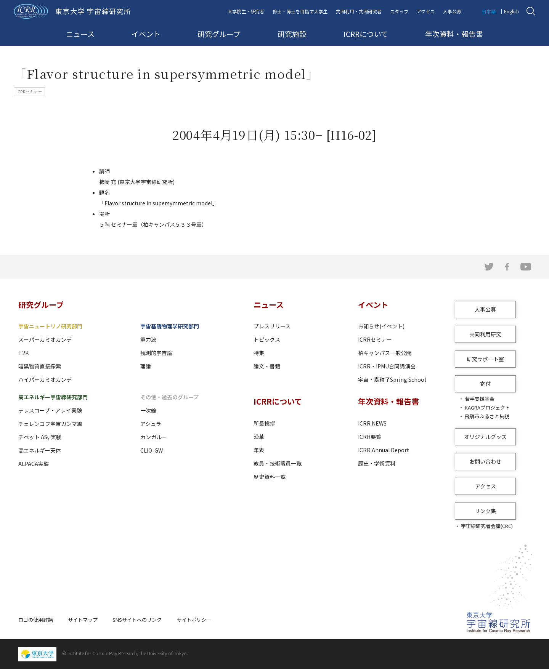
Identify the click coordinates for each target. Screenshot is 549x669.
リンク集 (485, 511)
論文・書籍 (267, 366)
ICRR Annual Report (383, 450)
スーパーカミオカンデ (45, 339)
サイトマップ (83, 619)
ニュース (80, 34)
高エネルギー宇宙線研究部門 (53, 397)
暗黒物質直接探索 (39, 366)
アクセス (426, 11)
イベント (146, 34)
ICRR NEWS (372, 423)
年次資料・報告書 (454, 34)
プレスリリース (272, 326)
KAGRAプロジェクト (487, 407)
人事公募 (452, 11)
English (511, 11)
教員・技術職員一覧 (278, 463)
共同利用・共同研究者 (359, 11)
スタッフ (399, 11)
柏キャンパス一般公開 (384, 353)
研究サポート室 (485, 359)
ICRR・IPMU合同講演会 (387, 366)
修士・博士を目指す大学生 (300, 11)
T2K (23, 353)
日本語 (489, 11)
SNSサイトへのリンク (137, 619)
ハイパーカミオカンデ (45, 379)
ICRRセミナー (375, 339)
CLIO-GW (151, 450)
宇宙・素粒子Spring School (392, 379)
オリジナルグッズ (485, 436)
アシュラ (150, 423)
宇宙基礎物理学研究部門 (169, 326)
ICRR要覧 (369, 436)
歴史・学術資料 (376, 463)
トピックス (267, 339)
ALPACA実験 (33, 463)
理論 (145, 366)
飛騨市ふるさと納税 (487, 416)
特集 (259, 353)
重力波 (148, 339)
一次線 (148, 410)
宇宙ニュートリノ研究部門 (50, 326)
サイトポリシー (194, 619)
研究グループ (219, 34)
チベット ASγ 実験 (39, 437)
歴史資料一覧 (270, 476)
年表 (259, 450)
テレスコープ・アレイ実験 (50, 410)
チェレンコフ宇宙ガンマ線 (50, 423)
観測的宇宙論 (156, 353)
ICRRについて (366, 34)
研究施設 (292, 34)
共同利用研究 (485, 334)
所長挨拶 (264, 423)
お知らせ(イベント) (381, 326)
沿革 (259, 436)
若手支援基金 (479, 398)
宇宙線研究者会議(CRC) (487, 526)
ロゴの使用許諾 (35, 619)
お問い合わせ (485, 461)
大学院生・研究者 (246, 11)
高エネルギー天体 (39, 450)
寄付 (485, 383)
